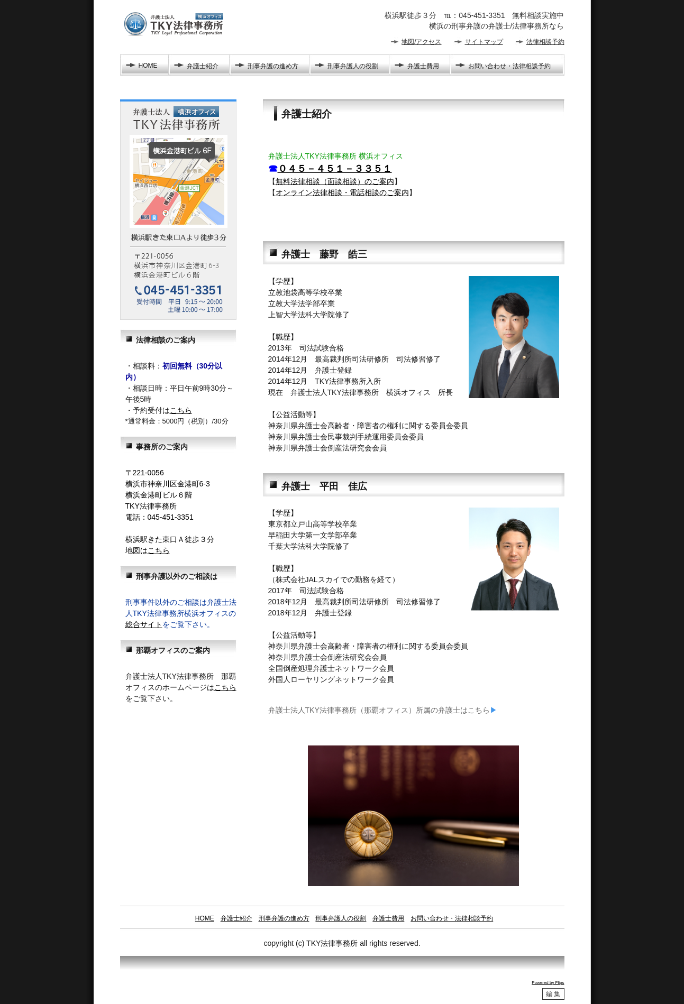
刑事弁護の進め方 (273, 66)
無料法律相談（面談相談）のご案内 (335, 181)
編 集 (553, 994)
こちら (181, 410)
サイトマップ (484, 41)
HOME (148, 65)
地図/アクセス (421, 41)
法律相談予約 (545, 41)
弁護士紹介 (202, 66)
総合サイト (143, 624)
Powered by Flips (548, 982)
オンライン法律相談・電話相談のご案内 (342, 192)
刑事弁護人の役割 (352, 66)
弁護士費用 (423, 66)
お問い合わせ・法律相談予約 (509, 66)
